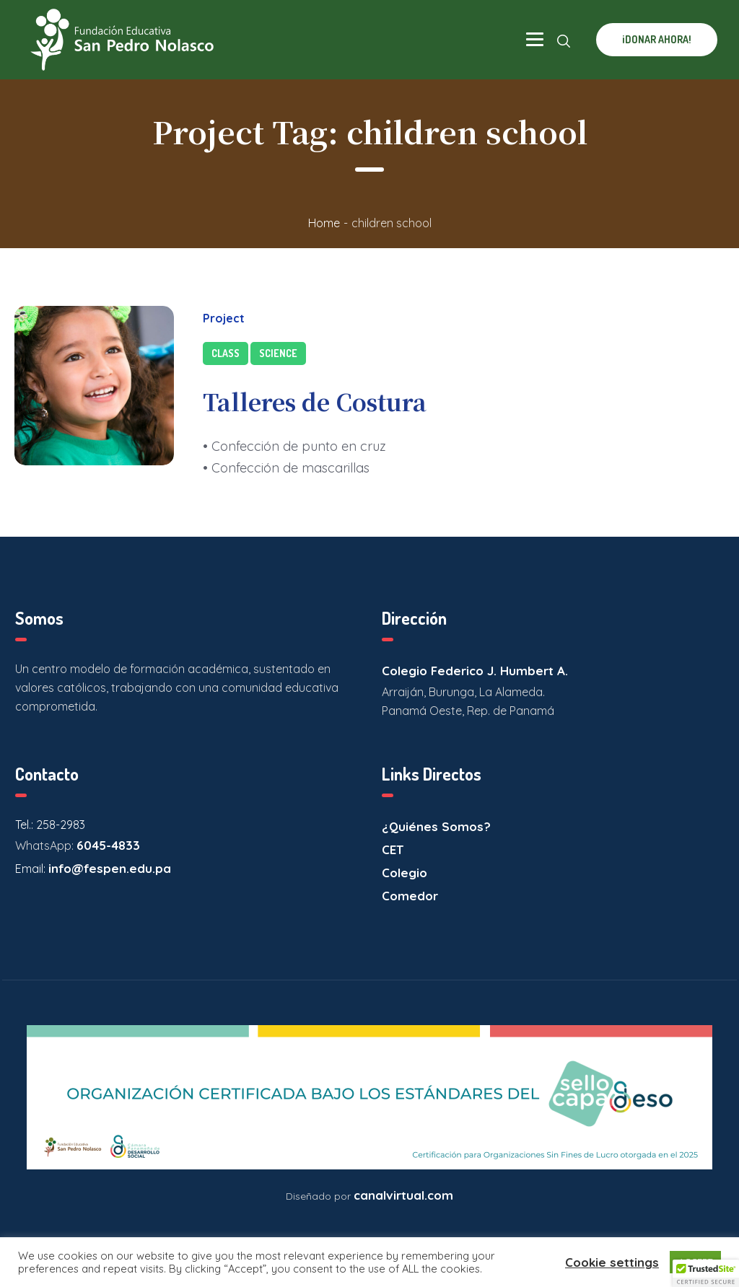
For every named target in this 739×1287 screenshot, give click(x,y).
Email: (31, 868)
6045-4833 (108, 845)
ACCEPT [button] (695, 1262)
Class (225, 353)
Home (324, 223)
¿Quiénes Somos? (436, 826)
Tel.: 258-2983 (50, 824)
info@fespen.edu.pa (109, 868)
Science (278, 353)
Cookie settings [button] (612, 1262)
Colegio (404, 872)
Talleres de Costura (315, 401)
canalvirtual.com (403, 1195)
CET (392, 849)
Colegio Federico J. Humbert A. (475, 670)
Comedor (410, 895)
